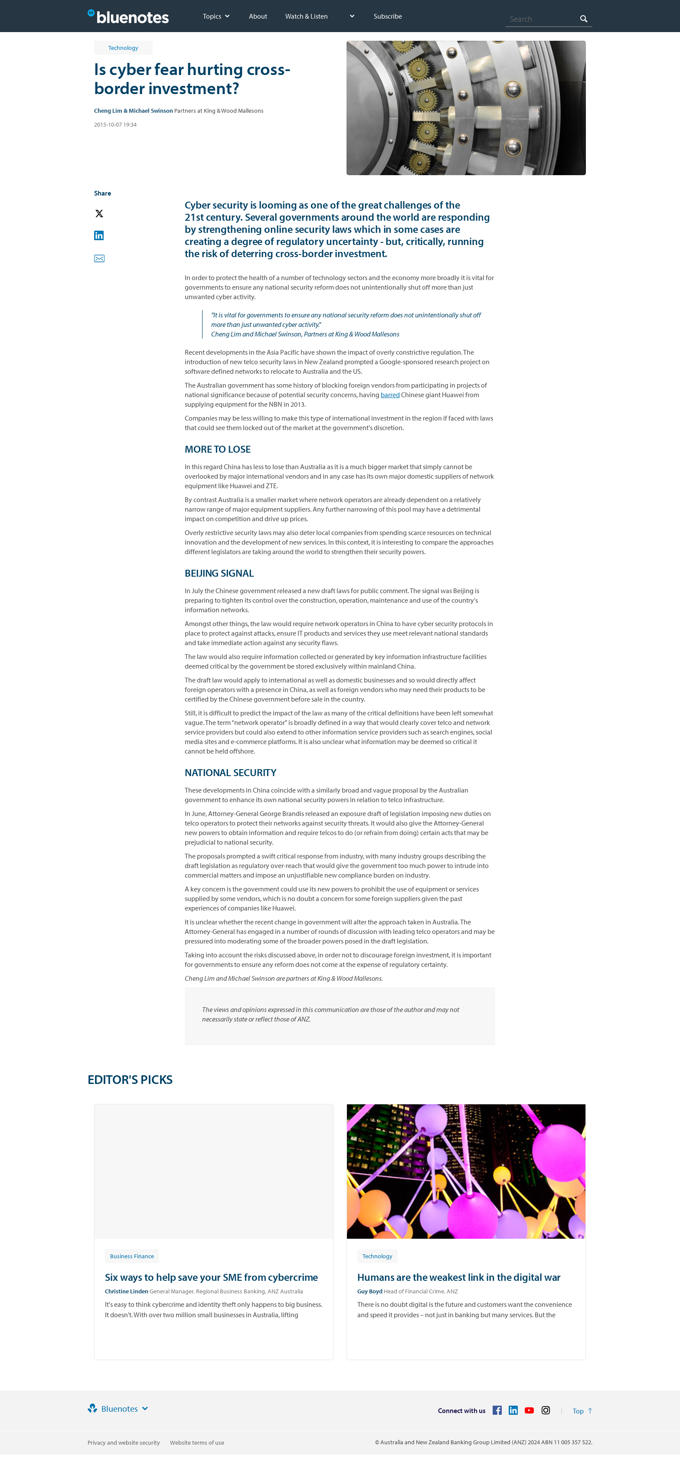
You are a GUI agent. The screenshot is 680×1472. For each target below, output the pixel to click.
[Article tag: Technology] (377, 1255)
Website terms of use (197, 1442)
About (258, 16)
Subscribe (388, 16)
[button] (111, 214)
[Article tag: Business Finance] (132, 1255)
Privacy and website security (124, 1442)
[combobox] (549, 18)
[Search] (549, 18)
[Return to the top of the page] (582, 1411)
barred (390, 394)
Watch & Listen (306, 16)
